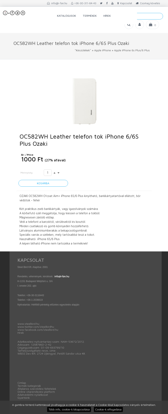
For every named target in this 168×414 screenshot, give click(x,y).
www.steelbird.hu (28, 323)
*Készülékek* (83, 50)
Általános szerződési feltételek (36, 388)
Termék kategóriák (29, 385)
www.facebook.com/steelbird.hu (37, 329)
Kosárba (43, 183)
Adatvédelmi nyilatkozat (32, 394)
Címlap (21, 382)
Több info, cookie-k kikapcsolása (69, 409)
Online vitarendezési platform (36, 391)
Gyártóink (23, 397)
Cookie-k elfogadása (108, 409)
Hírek (107, 15)
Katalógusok (66, 15)
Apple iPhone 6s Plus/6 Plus (132, 50)
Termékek (90, 15)
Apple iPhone (102, 50)
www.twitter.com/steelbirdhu (35, 326)
